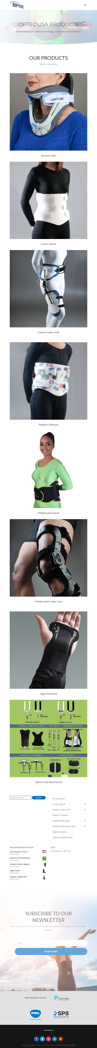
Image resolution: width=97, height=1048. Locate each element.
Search (39, 798)
